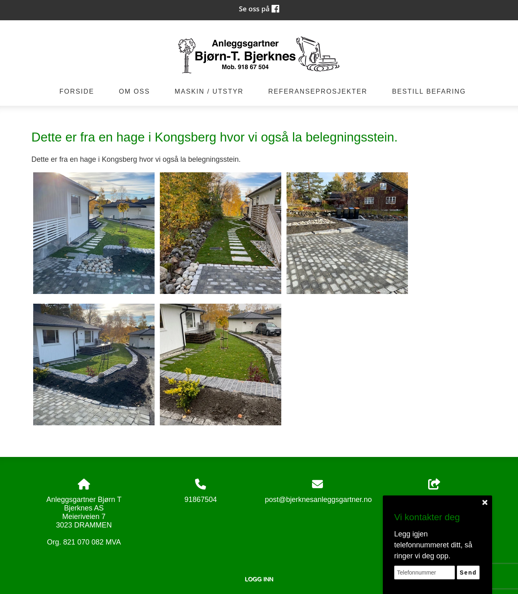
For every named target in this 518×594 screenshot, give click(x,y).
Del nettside (434, 491)
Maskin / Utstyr (208, 91)
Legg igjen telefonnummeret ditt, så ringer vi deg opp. (433, 545)
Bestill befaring (429, 91)
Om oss (134, 91)
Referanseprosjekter (317, 91)
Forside (76, 91)
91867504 (201, 499)
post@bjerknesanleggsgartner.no (318, 499)
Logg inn (259, 579)
